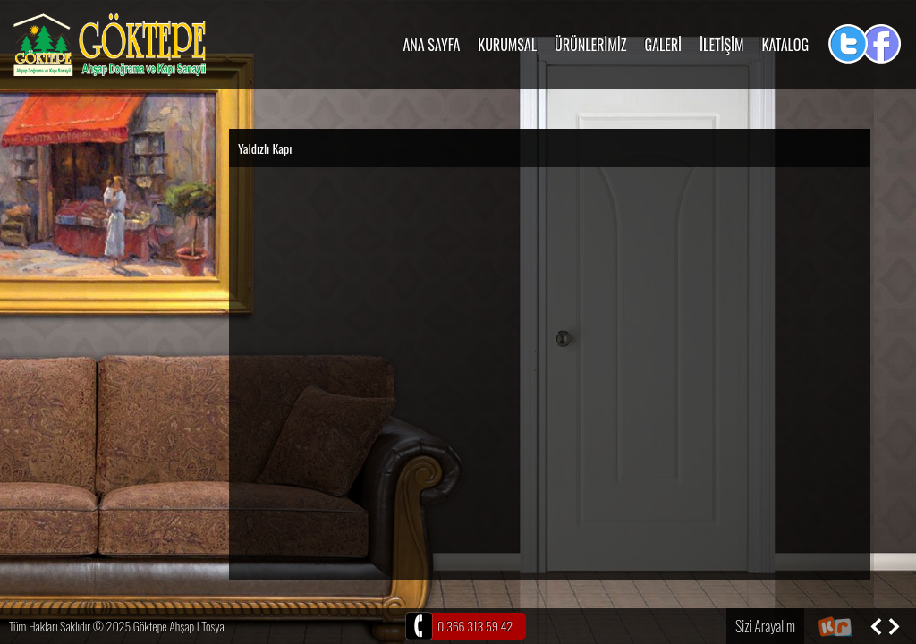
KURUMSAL (507, 44)
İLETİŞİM (722, 44)
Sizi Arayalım (765, 626)
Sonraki (893, 626)
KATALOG (785, 44)
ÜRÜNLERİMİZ (590, 44)
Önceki (875, 626)
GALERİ (664, 44)
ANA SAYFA (431, 44)
